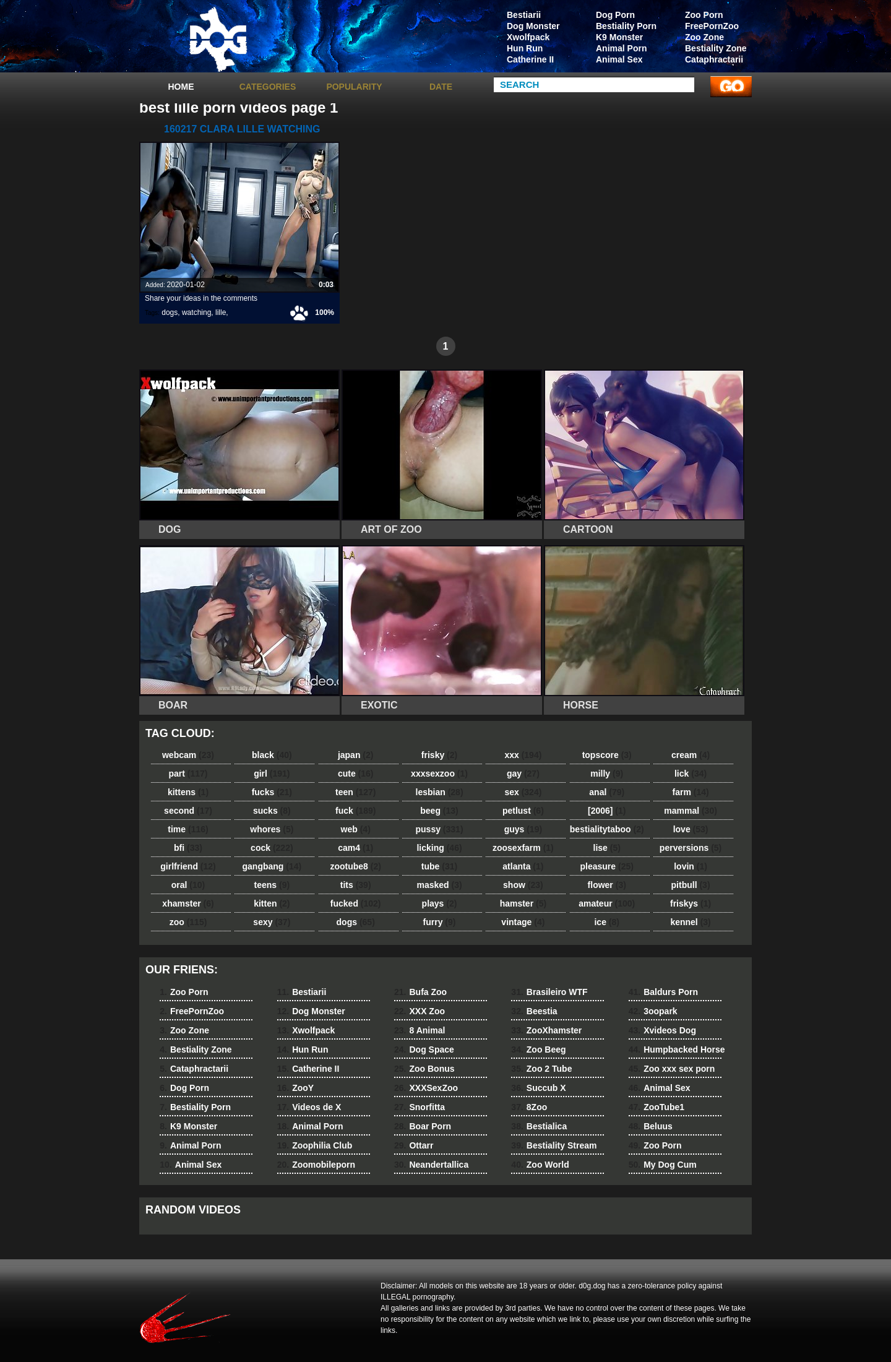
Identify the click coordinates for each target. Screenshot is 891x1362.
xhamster (187, 903)
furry (439, 922)
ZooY (295, 1088)
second (188, 811)
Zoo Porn (704, 15)
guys (523, 829)
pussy (439, 829)
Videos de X (309, 1107)
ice (606, 922)
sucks (272, 811)
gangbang (272, 866)
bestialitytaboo (607, 829)
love (690, 829)
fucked (355, 903)
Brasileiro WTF (549, 992)
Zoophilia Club (315, 1145)
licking (439, 848)
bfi (188, 848)
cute (356, 773)
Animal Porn (621, 48)
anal (606, 792)
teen (355, 792)
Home (181, 87)
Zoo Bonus (424, 1069)
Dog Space (424, 1049)
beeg (439, 811)
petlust (523, 811)
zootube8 (355, 866)
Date (440, 87)
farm (690, 792)
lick (690, 773)
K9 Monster (619, 37)
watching (196, 312)
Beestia (534, 1011)
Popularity (354, 87)
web (356, 829)
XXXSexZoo (426, 1088)
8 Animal (419, 1030)
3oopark (653, 1011)
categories (267, 87)
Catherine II (530, 59)
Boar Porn (422, 1126)
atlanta (522, 866)
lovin (690, 866)
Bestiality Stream (553, 1145)
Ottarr (413, 1145)
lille (220, 312)
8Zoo (529, 1107)
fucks (272, 792)
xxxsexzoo (439, 773)
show (523, 885)
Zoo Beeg (538, 1049)
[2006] (607, 811)
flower (607, 885)
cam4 (355, 848)
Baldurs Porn (663, 992)
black (272, 755)
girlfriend (187, 866)
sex (522, 792)
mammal (690, 811)
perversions (690, 848)
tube (439, 866)
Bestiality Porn (626, 26)
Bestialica (539, 1126)
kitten (272, 903)
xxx (522, 755)
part (187, 773)
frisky (439, 755)
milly (606, 773)
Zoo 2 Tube (541, 1069)
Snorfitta (419, 1107)
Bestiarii (524, 15)
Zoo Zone (704, 37)
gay (523, 773)
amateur (607, 903)
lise (607, 848)
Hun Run (525, 48)
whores (271, 829)
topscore (607, 755)
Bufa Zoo (420, 992)
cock (272, 848)
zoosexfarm (523, 848)
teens (272, 885)
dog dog (217, 39)
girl (272, 773)
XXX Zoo (419, 1011)
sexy (271, 922)
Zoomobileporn (316, 1165)
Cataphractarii (714, 59)
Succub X (538, 1088)
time (188, 829)
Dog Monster (533, 26)
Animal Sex (619, 59)
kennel (690, 922)
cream (690, 755)
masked (439, 885)
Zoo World (540, 1165)
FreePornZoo (712, 26)
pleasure (607, 866)
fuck (355, 811)
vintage (522, 922)
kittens (188, 792)
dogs (169, 312)
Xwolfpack (528, 37)
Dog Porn (615, 15)
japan (356, 755)
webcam (188, 755)
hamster (523, 903)
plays (439, 903)
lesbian (439, 792)
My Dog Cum (663, 1165)
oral (188, 885)
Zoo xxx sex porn (672, 1069)
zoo (188, 922)
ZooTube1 (656, 1107)
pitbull (690, 885)
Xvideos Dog (662, 1030)
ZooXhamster (546, 1030)
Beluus (651, 1126)
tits (355, 885)
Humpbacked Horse (677, 1049)
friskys (690, 903)
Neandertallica (431, 1165)
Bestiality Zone (716, 48)
